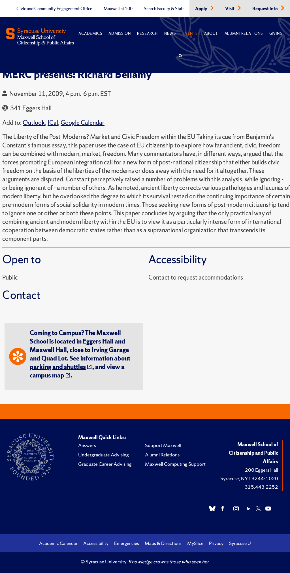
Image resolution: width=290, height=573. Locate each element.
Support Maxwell (163, 445)
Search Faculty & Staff (164, 9)
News (170, 33)
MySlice (195, 543)
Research (147, 33)
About (211, 33)
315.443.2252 (261, 487)
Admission (119, 33)
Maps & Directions (163, 543)
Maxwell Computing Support (175, 464)
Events (190, 33)
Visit (230, 9)
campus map (47, 375)
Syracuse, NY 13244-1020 (249, 478)
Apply (201, 9)
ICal (53, 123)
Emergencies (126, 543)
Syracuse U (240, 543)
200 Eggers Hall (261, 470)
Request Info (265, 9)
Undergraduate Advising (103, 454)
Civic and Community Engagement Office (54, 9)
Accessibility (95, 543)
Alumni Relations (244, 33)
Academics (90, 33)
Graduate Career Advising (105, 464)
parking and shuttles (58, 367)
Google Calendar (83, 123)
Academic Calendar (58, 543)
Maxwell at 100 (118, 9)
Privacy (216, 543)
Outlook (34, 123)
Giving (276, 33)
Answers (87, 445)
